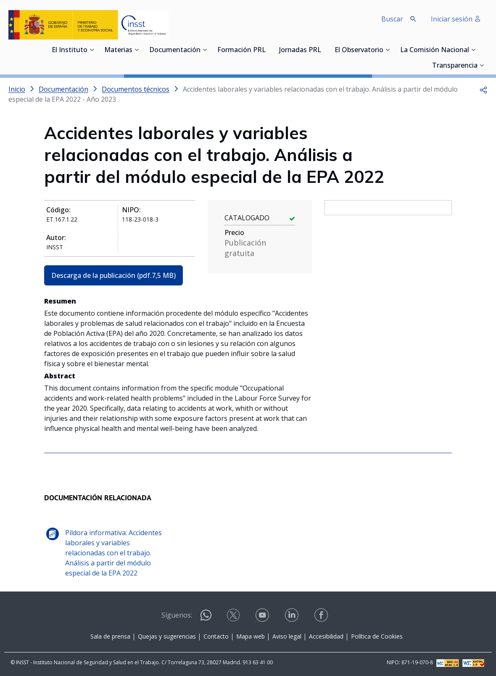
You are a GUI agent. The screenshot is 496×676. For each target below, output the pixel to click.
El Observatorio (359, 50)
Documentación (175, 50)
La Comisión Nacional (434, 50)
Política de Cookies (377, 636)
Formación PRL (241, 50)
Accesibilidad (326, 636)
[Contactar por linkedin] (292, 618)
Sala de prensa (110, 636)
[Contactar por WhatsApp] (206, 619)
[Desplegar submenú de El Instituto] (91, 50)
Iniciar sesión (456, 19)
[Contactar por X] (234, 618)
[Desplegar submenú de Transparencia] (482, 65)
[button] (483, 89)
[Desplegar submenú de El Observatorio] (387, 50)
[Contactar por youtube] (263, 618)
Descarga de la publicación (113, 275)
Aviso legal (286, 636)
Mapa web (250, 636)
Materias (118, 50)
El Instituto (69, 50)
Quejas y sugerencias (167, 636)
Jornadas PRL (300, 50)
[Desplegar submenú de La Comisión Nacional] (473, 50)
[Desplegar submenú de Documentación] (205, 50)
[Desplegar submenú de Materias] (136, 50)
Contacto (216, 636)
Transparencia (455, 66)
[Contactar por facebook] (322, 618)
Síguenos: (176, 615)
